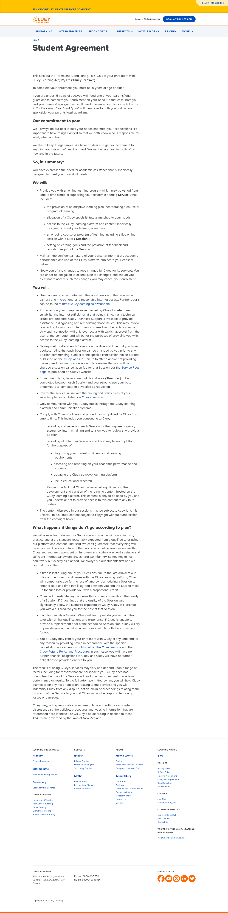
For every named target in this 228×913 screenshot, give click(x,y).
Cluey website (73, 359)
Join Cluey (162, 799)
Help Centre (163, 819)
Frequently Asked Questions (129, 765)
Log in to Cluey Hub (166, 815)
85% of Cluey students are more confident (62, 9)
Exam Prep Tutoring (42, 811)
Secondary (99, 31)
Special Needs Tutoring (44, 814)
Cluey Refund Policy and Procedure (64, 651)
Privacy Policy (163, 769)
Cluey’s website (92, 397)
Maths (78, 776)
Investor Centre (123, 796)
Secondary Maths (82, 789)
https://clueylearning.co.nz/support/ (86, 304)
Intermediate (70, 31)
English (78, 755)
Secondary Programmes (44, 788)
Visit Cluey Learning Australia (171, 838)
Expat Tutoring (39, 807)
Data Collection (164, 783)
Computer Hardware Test (128, 768)
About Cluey (123, 776)
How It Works (148, 31)
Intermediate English (84, 765)
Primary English (81, 761)
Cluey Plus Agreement (168, 780)
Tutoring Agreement (167, 776)
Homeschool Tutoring (43, 800)
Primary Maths (81, 782)
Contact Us (121, 799)
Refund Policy (163, 772)
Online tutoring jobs (167, 803)
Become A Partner (124, 792)
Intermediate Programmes (45, 775)
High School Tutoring (43, 804)
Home (36, 40)
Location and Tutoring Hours (129, 789)
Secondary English (83, 768)
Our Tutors (121, 782)
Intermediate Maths (83, 785)
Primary (43, 31)
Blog (160, 755)
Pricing (170, 31)
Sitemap (120, 803)
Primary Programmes (42, 761)
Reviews (120, 785)
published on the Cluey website (99, 647)
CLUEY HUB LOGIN (212, 3)
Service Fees (163, 787)
